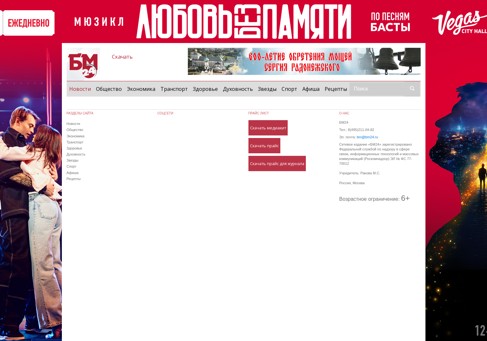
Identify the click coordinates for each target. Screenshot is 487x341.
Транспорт (174, 88)
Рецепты (336, 88)
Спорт (289, 88)
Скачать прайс (264, 146)
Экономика (141, 88)
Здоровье (205, 88)
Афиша (311, 88)
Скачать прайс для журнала (277, 163)
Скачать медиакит (268, 128)
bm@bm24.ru (367, 137)
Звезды (267, 88)
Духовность (238, 88)
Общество (109, 88)
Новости (81, 88)
